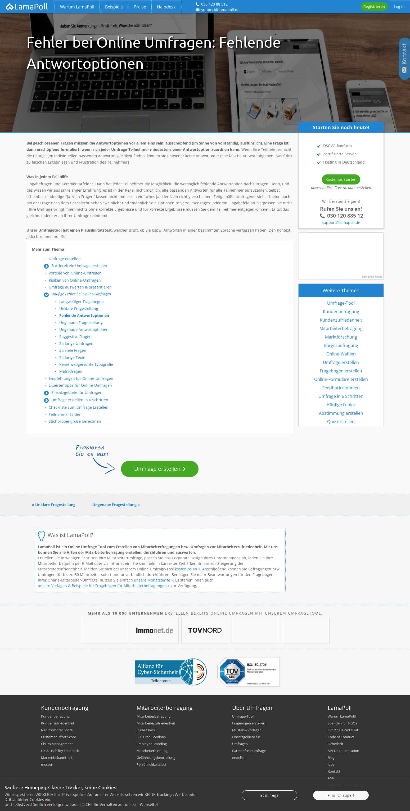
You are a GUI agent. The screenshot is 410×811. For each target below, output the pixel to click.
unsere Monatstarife (152, 580)
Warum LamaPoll (77, 7)
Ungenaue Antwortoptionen (84, 329)
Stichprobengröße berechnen (75, 421)
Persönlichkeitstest (151, 764)
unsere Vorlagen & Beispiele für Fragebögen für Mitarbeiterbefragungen (102, 585)
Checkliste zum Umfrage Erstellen (79, 407)
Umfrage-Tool (341, 303)
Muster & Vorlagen (247, 730)
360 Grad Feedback (151, 737)
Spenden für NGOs (342, 723)
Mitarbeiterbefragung (341, 328)
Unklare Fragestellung (78, 308)
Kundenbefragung (341, 311)
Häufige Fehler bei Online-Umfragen (81, 293)
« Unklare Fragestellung (53, 504)
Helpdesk (166, 7)
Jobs (331, 764)
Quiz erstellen (341, 422)
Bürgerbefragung (341, 345)
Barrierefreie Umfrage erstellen (79, 265)
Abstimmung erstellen (341, 413)
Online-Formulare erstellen (341, 379)
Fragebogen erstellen (341, 371)
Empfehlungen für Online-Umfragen (81, 378)
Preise (140, 7)
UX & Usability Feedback (60, 750)
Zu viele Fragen (72, 350)
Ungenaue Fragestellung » (116, 504)
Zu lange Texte (72, 357)
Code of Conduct (341, 737)
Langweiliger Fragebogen (81, 301)
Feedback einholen (341, 388)
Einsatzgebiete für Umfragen (76, 392)
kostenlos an (186, 568)
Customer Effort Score (58, 737)
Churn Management (57, 743)
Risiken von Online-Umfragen (75, 280)
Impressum (337, 792)
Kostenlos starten (341, 179)
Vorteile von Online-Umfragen (75, 273)
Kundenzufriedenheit (341, 320)
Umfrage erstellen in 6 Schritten (79, 399)
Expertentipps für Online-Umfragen (80, 385)
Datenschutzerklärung (345, 785)
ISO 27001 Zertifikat (343, 730)
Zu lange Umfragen (76, 343)
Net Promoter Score (57, 730)
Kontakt (334, 771)
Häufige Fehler (341, 405)
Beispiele (114, 7)
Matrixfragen (70, 371)
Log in (399, 6)
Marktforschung (341, 337)
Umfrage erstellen (65, 258)
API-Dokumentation (343, 750)
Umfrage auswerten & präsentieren (80, 287)
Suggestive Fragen (75, 336)
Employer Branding (152, 743)
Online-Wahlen (341, 354)
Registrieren (374, 6)
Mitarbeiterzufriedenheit (156, 723)
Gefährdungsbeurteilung (156, 757)
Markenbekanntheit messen (57, 761)
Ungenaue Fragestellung (81, 322)
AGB (331, 778)
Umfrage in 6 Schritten (340, 396)
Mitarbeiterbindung (152, 750)
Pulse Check (146, 730)
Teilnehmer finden (65, 414)
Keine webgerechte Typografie (86, 364)
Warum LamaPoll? (342, 716)
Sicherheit (335, 743)
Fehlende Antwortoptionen (84, 315)
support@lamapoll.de (341, 222)
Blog (331, 757)
